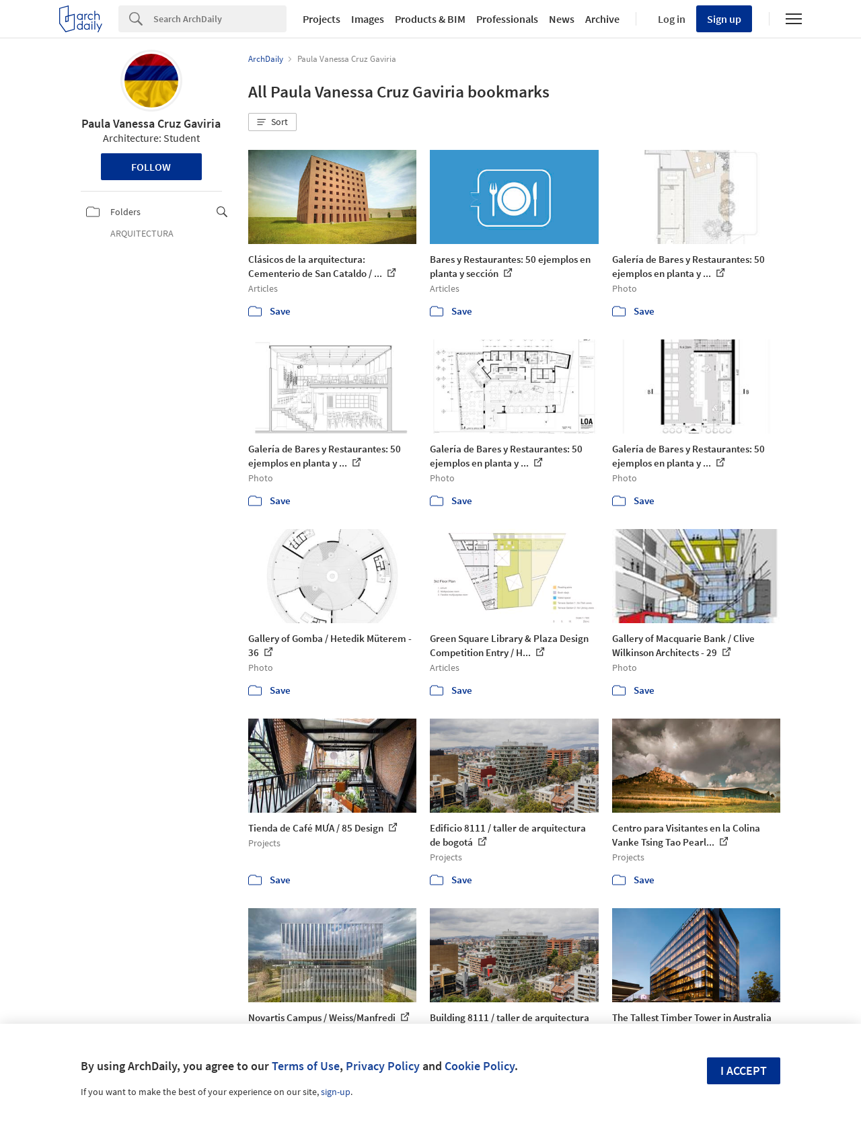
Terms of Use (306, 1066)
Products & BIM (430, 18)
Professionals (507, 18)
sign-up (335, 1092)
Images (367, 18)
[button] (272, 122)
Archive (602, 18)
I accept (743, 1070)
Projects (321, 18)
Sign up (724, 19)
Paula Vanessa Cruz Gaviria (151, 123)
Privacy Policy (383, 1066)
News (561, 18)
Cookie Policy (480, 1066)
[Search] (220, 18)
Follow (151, 166)
